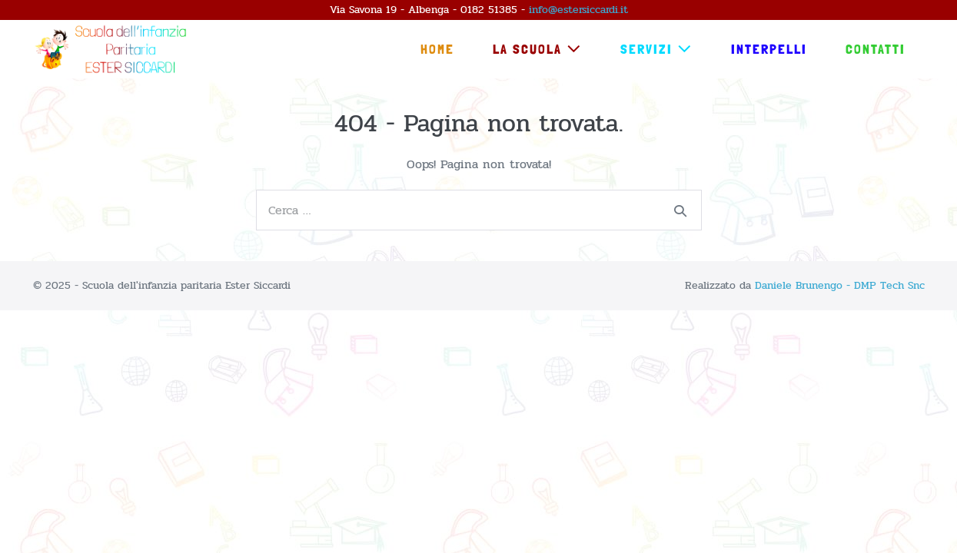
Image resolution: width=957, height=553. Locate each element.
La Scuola (537, 49)
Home (437, 49)
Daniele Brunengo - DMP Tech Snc (840, 285)
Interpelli (769, 49)
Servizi (656, 49)
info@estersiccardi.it (578, 10)
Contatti (875, 49)
